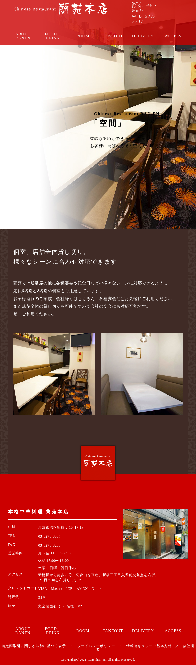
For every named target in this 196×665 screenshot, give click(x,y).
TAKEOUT (113, 36)
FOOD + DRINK (52, 36)
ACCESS (173, 36)
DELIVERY (143, 36)
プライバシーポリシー (96, 646)
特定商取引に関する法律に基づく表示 (34, 646)
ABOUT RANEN (22, 36)
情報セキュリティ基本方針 (149, 646)
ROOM (82, 36)
